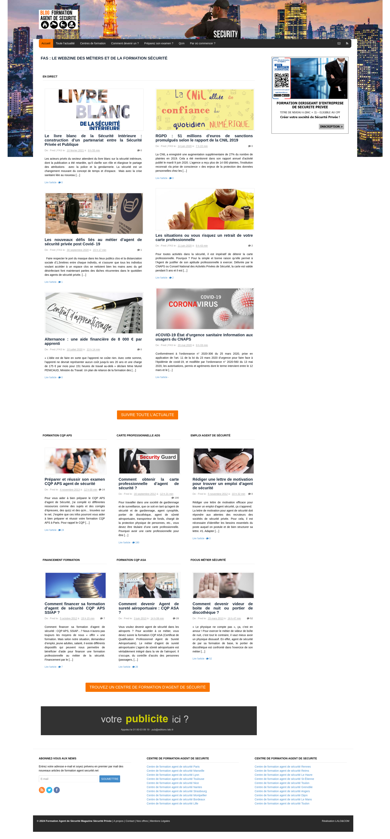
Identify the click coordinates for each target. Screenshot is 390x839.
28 (176, 618)
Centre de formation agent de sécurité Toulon (282, 783)
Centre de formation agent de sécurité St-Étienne (284, 778)
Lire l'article (50, 182)
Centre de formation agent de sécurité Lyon (173, 774)
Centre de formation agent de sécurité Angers (282, 791)
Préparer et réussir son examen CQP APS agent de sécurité (75, 481)
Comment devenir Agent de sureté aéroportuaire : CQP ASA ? (149, 608)
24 (102, 489)
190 (175, 497)
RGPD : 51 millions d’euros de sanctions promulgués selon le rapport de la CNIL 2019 (204, 138)
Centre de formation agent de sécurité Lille (172, 803)
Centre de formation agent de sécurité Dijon (281, 795)
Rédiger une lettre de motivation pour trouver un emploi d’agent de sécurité (223, 483)
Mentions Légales (160, 820)
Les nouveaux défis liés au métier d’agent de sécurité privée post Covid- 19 (93, 242)
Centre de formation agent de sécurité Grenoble (284, 787)
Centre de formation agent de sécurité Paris (173, 766)
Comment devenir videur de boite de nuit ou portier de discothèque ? (223, 608)
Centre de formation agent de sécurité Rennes (283, 766)
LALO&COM (342, 820)
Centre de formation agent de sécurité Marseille (175, 770)
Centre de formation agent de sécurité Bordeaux (176, 799)
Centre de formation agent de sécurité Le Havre (283, 774)
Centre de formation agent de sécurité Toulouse (175, 778)
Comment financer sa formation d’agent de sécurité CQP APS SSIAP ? (75, 608)
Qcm (182, 43)
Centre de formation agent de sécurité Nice (173, 783)
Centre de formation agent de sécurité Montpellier (177, 795)
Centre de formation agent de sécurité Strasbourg (177, 791)
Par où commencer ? (202, 43)
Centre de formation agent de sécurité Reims (282, 770)
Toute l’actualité (65, 43)
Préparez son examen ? (158, 43)
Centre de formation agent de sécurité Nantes (174, 787)
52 (250, 618)
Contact (130, 820)
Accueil (46, 43)
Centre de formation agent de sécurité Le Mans (283, 799)
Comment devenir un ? (125, 43)
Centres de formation (93, 43)
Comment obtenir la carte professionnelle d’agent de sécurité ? (149, 483)
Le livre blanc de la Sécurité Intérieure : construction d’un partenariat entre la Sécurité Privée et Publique (93, 140)
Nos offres (142, 820)
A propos (118, 820)
